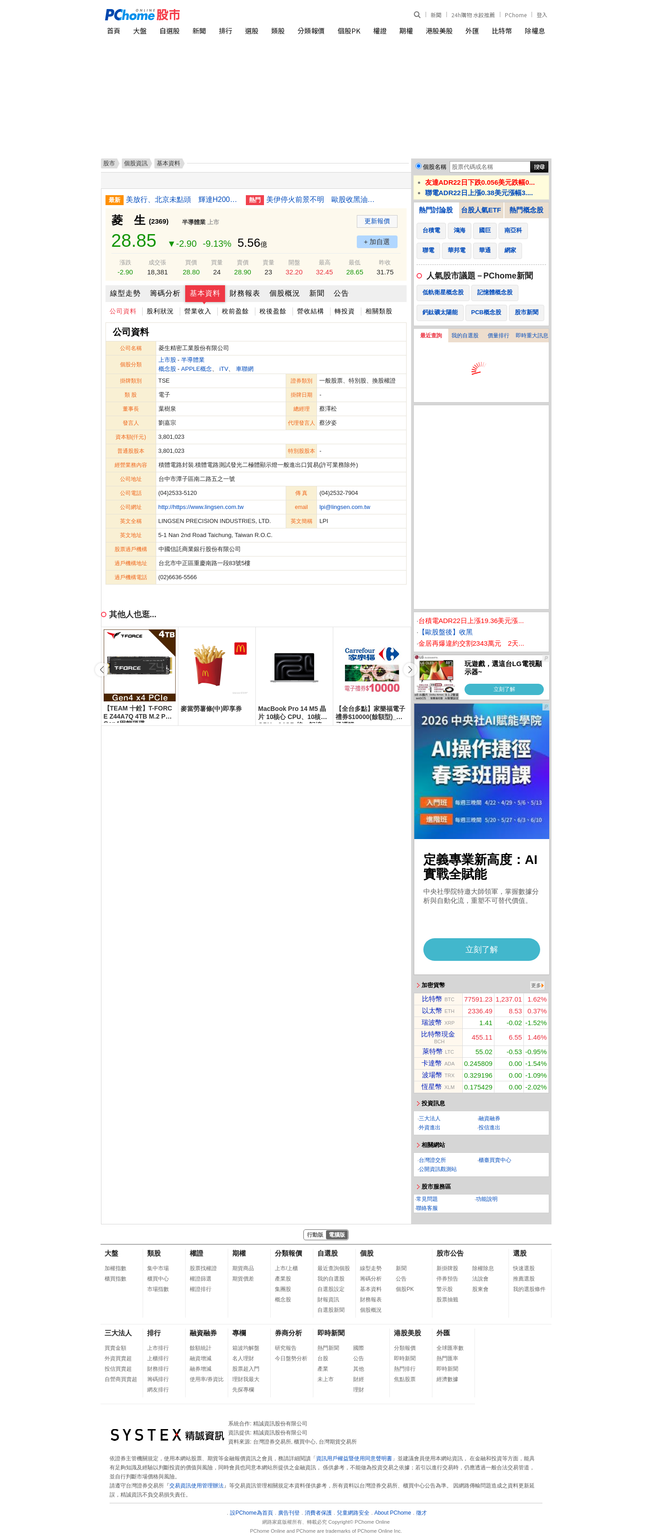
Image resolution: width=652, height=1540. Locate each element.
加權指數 (115, 1268)
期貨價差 (243, 1279)
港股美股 (439, 30)
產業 (322, 1369)
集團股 (283, 1289)
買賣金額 (115, 1348)
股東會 (480, 1289)
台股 (322, 1358)
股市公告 (450, 1253)
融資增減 (200, 1358)
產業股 (283, 1279)
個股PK (349, 30)
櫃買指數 (115, 1279)
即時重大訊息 (532, 335)
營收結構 (310, 311)
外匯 (472, 30)
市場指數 (158, 1289)
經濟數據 (447, 1379)
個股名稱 (434, 166)
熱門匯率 (447, 1358)
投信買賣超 (118, 1369)
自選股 (169, 30)
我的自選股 (465, 335)
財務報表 (245, 293)
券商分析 (288, 1333)
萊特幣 (432, 1051)
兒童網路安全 (353, 1513)
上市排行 (158, 1348)
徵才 (421, 1513)
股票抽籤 (447, 1299)
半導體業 (194, 222)
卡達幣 (432, 1063)
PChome (516, 15)
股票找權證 (203, 1268)
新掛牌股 (447, 1268)
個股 (367, 1253)
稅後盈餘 (273, 311)
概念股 (167, 368)
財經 (358, 1379)
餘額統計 (200, 1348)
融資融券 (489, 1118)
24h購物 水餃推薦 (473, 15)
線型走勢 (125, 293)
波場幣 (432, 1075)
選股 (252, 30)
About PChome (392, 1513)
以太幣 (432, 1010)
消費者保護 (318, 1513)
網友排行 (158, 1389)
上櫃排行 (158, 1358)
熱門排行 (405, 1369)
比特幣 (502, 30)
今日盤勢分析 (291, 1358)
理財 (358, 1389)
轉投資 (345, 311)
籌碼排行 (158, 1379)
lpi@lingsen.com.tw (344, 507)
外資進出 (430, 1127)
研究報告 (286, 1348)
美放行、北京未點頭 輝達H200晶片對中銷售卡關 (182, 199)
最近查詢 (431, 335)
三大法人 (430, 1118)
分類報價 (311, 30)
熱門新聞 (328, 1348)
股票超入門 (245, 1369)
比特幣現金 (438, 1034)
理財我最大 (245, 1379)
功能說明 (487, 1199)
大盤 (140, 30)
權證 (380, 30)
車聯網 (245, 368)
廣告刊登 (289, 1513)
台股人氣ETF (481, 210)
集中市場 (158, 1268)
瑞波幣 (432, 1022)
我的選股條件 (529, 1289)
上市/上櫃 (286, 1268)
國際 (358, 1348)
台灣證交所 (432, 1160)
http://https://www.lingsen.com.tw (201, 507)
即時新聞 (331, 1333)
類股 (278, 30)
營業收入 (197, 311)
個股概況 (284, 293)
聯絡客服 (427, 1208)
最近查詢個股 (333, 1268)
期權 (406, 30)
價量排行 (498, 335)
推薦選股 (524, 1279)
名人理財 (243, 1358)
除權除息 (483, 1268)
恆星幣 (432, 1086)
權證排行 (200, 1289)
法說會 (480, 1279)
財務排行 (158, 1369)
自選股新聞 (331, 1310)
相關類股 (379, 311)
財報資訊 (328, 1299)
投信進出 (489, 1127)
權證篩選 (200, 1279)
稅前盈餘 (235, 311)
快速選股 (524, 1268)
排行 (225, 30)
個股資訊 (136, 163)
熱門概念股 (526, 210)
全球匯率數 (450, 1348)
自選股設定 (331, 1289)
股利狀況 (160, 311)
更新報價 (377, 221)
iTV (224, 368)
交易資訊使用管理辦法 (196, 1485)
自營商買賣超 (121, 1379)
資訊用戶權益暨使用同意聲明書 (354, 1458)
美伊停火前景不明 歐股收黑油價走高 (322, 199)
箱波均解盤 (245, 1348)
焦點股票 (405, 1379)
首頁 (113, 30)
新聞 (436, 15)
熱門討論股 (436, 210)
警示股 (444, 1289)
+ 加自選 (377, 241)
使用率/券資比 (207, 1379)
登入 (542, 15)
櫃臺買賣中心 (495, 1160)
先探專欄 (243, 1389)
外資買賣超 (118, 1358)
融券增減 (200, 1369)
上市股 (167, 359)
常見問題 (427, 1199)
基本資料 (205, 293)
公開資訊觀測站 (438, 1169)
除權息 (535, 30)
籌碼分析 (165, 293)
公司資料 (123, 311)
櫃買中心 (158, 1279)
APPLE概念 (196, 368)
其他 (358, 1369)
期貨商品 (243, 1268)
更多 (536, 985)
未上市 (325, 1379)
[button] (410, 669)
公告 (341, 293)
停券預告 (447, 1279)
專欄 (239, 1333)
